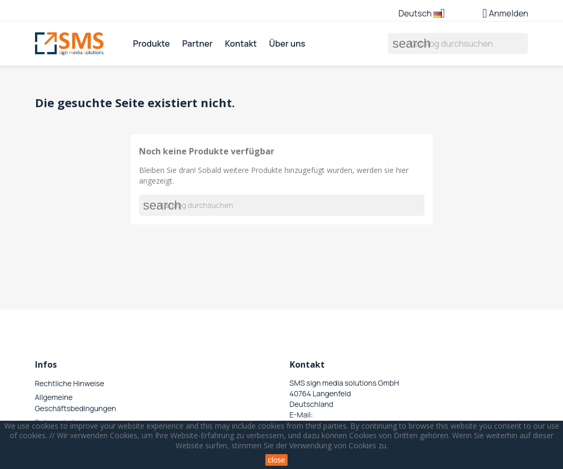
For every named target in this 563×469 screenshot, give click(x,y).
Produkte (151, 43)
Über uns (287, 43)
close (276, 460)
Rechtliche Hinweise (70, 383)
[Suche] (458, 43)
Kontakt (241, 43)
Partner (197, 43)
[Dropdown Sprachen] (426, 14)
